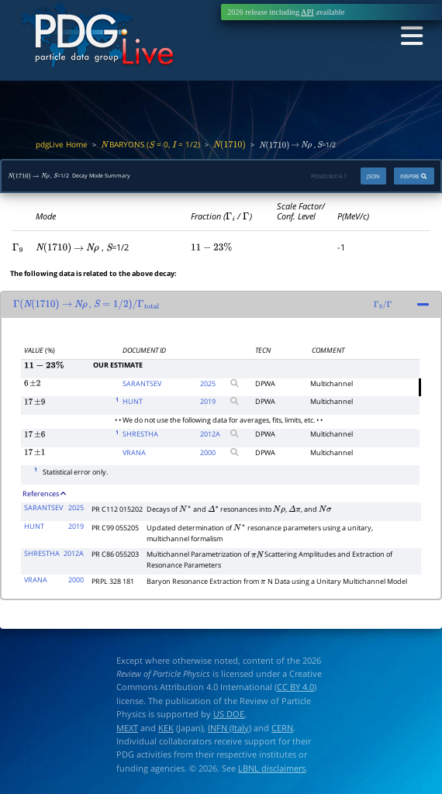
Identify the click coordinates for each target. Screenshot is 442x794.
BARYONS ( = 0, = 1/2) (150, 144)
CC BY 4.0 (295, 687)
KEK (166, 728)
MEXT (127, 728)
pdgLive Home (62, 144)
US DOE (228, 714)
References (44, 493)
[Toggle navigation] (411, 36)
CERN (282, 728)
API (307, 12)
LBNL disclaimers (272, 768)
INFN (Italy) (229, 728)
